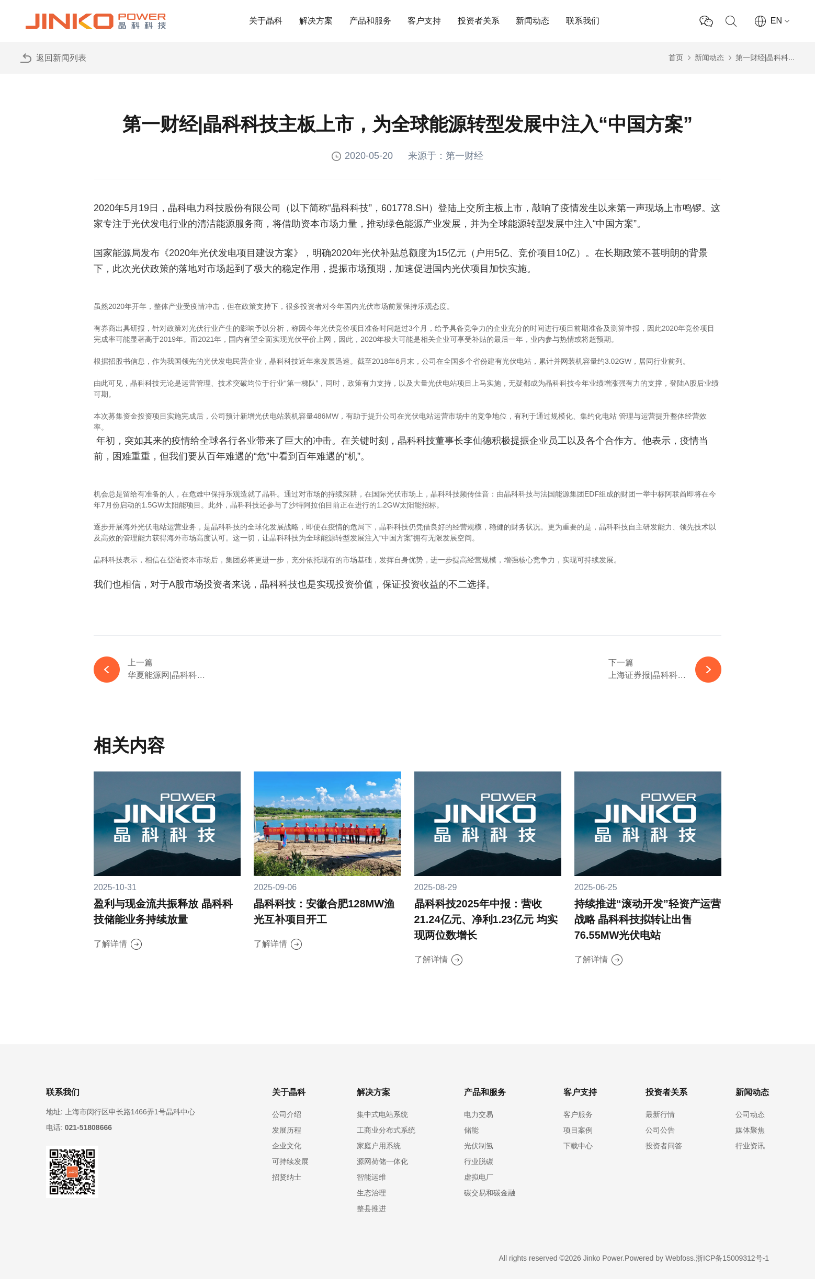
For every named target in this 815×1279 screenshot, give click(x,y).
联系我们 (582, 20)
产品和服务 (370, 20)
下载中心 (578, 1146)
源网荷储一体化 (382, 1161)
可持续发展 (290, 1161)
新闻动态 (532, 20)
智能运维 (371, 1177)
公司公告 (660, 1130)
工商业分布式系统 (386, 1130)
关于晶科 (265, 20)
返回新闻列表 (61, 57)
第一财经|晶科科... (765, 57)
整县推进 (371, 1208)
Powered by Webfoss (659, 1258)
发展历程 (286, 1130)
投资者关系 (479, 20)
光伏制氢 (478, 1146)
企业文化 (286, 1146)
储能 (471, 1130)
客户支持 (424, 20)
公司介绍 (286, 1114)
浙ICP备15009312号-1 (732, 1258)
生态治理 (371, 1193)
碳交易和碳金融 (489, 1193)
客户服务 (578, 1114)
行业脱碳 (478, 1161)
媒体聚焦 (750, 1130)
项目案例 (578, 1130)
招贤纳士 (286, 1177)
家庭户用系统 (379, 1146)
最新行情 (660, 1114)
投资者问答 (664, 1146)
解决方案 (316, 20)
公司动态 (750, 1114)
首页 (676, 57)
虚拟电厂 (478, 1177)
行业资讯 (750, 1146)
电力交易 (478, 1114)
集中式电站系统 (382, 1114)
